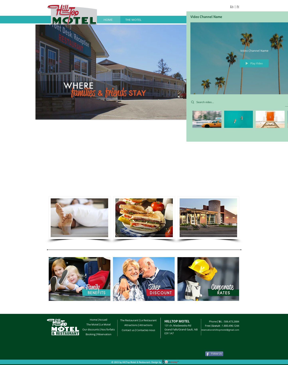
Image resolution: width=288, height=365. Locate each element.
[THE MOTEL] (133, 19)
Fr (238, 6)
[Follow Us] (214, 353)
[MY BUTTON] (79, 217)
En (232, 6)
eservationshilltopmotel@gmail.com (220, 329)
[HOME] (108, 19)
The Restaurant (129, 320)
